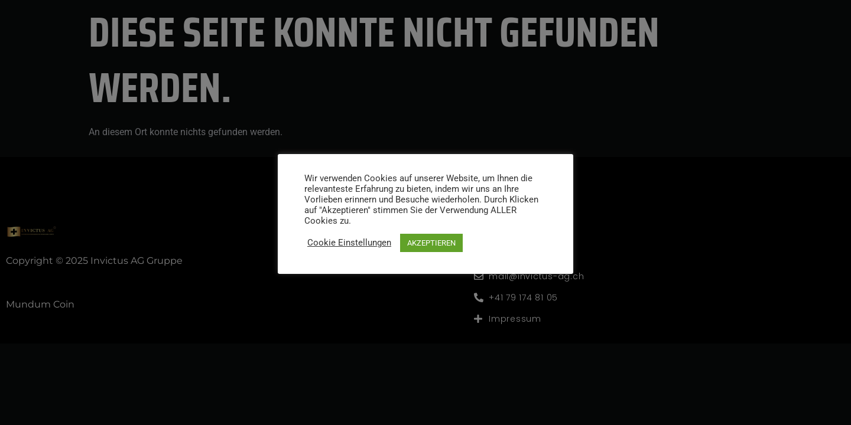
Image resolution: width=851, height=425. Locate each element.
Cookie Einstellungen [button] (349, 242)
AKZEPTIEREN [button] (431, 242)
